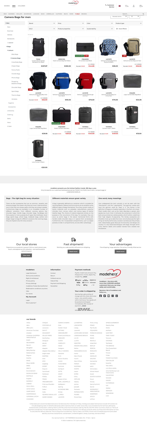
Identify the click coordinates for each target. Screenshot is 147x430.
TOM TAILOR (110, 367)
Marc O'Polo (78, 368)
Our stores (29, 301)
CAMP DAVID (30, 398)
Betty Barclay (30, 357)
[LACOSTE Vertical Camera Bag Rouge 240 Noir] (85, 88)
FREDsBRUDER (47, 389)
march (76, 366)
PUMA (92, 342)
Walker (108, 395)
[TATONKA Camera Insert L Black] (109, 122)
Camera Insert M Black (85, 134)
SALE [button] (31, 36)
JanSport (61, 376)
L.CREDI (60, 401)
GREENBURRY (63, 340)
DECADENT (46, 340)
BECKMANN (30, 349)
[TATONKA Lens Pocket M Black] (38, 155)
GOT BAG (61, 337)
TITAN (108, 362)
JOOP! (60, 381)
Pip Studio (93, 335)
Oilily (76, 384)
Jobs (27, 298)
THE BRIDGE (110, 353)
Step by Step (110, 332)
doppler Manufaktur (48, 358)
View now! (26, 262)
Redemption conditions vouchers (36, 296)
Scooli (92, 381)
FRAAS (44, 386)
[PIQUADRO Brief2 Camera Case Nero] (62, 122)
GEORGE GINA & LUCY (49, 401)
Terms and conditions (33, 283)
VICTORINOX (110, 390)
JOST (59, 384)
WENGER (109, 398)
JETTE (60, 378)
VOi (107, 392)
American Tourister (32, 337)
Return (53, 283)
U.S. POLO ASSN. (111, 375)
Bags (42, 14)
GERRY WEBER (47, 404)
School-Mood (94, 378)
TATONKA (109, 348)
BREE (28, 373)
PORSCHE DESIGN (96, 340)
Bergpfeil (29, 355)
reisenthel (93, 350)
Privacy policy (30, 288)
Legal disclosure (31, 280)
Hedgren (61, 355)
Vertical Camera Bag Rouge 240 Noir (85, 101)
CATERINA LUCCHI (32, 403)
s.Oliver (92, 406)
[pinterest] (118, 303)
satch (92, 373)
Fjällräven (45, 381)
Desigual (45, 348)
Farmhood (45, 378)
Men (13, 6)
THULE (108, 360)
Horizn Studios (63, 366)
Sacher (92, 360)
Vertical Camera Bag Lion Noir (132, 67)
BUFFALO (29, 383)
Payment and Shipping (58, 290)
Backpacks (27, 14)
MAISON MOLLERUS (80, 353)
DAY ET (44, 337)
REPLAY (92, 353)
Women (7, 6)
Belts (66, 14)
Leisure (16, 21)
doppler (45, 355)
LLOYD (76, 348)
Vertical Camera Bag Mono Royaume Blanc (109, 67)
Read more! (73, 258)
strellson (108, 337)
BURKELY (29, 388)
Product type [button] (120, 30)
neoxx (76, 378)
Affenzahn (29, 335)
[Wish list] (126, 6)
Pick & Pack (78, 404)
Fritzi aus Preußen (48, 391)
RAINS (92, 345)
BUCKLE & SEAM (31, 380)
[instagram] (114, 303)
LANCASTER (78, 332)
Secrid (92, 394)
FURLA (44, 394)
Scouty (92, 389)
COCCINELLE (46, 332)
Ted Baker (109, 350)
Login (28, 307)
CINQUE (45, 330)
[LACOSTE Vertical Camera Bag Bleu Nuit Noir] (38, 88)
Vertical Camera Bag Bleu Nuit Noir (38, 101)
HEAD (60, 353)
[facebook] (101, 303)
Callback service (56, 285)
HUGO (60, 368)
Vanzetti (108, 385)
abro (27, 332)
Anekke (28, 340)
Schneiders (93, 376)
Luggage (36, 14)
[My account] (134, 6)
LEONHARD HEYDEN (81, 340)
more (85, 284)
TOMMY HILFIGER (111, 365)
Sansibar (93, 371)
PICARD (76, 401)
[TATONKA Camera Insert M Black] (85, 122)
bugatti (28, 385)
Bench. (28, 352)
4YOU (28, 330)
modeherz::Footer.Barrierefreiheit (37, 293)
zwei (107, 403)
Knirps (60, 399)
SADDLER (93, 363)
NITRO (76, 381)
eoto (43, 366)
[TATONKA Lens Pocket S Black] (132, 122)
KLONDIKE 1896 (63, 396)
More (71, 14)
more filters (121, 36)
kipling (60, 394)
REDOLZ (93, 348)
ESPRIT (44, 373)
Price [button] (59, 30)
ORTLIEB (77, 386)
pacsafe (76, 394)
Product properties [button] (64, 36)
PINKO (92, 332)
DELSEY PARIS (47, 342)
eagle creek (46, 360)
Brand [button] (31, 30)
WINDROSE (109, 400)
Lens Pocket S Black (132, 134)
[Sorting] (119, 23)
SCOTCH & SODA (95, 384)
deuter (44, 350)
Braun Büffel (30, 370)
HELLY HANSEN (63, 358)
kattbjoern (61, 391)
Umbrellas (50, 14)
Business (11, 14)
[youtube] (109, 303)
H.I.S (59, 363)
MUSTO (76, 376)
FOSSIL (44, 384)
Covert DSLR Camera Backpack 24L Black (38, 67)
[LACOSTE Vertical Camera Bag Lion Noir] (132, 54)
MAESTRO (77, 350)
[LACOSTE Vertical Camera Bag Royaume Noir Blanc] (62, 88)
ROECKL (92, 355)
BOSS (28, 367)
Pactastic (77, 396)
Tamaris (108, 345)
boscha (28, 365)
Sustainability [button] (91, 36)
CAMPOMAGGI (31, 401)
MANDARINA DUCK (80, 358)
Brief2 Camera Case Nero (61, 134)
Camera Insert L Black (108, 134)
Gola (59, 332)
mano (76, 360)
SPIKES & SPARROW (112, 330)
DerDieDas (46, 345)
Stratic (108, 335)
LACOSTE (61, 404)
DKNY (44, 353)
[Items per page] (134, 23)
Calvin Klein (30, 393)
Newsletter (54, 293)
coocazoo (45, 335)
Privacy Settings (31, 290)
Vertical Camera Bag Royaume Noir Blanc (62, 101)
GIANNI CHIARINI (63, 330)
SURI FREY (109, 340)
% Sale (77, 14)
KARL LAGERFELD (64, 389)
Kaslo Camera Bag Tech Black (61, 67)
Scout (92, 386)
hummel (61, 373)
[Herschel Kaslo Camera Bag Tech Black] (62, 54)
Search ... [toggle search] (133, 14)
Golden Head (62, 335)
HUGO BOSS (62, 371)
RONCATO (93, 358)
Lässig (76, 335)
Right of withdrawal (32, 285)
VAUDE (108, 387)
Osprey (76, 389)
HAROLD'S (61, 350)
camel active (30, 396)
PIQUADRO (93, 337)
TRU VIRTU (109, 373)
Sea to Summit (95, 391)
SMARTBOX (93, 401)
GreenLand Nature (64, 342)
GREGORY (61, 345)
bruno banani (30, 378)
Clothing (59, 14)
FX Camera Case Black (85, 67)
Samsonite (93, 368)
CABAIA (28, 391)
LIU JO (76, 345)
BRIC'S (28, 375)
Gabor (44, 396)
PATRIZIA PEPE (79, 399)
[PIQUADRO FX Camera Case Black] (85, 54)
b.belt (28, 347)
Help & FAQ (54, 288)
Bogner (28, 362)
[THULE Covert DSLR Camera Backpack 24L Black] (38, 54)
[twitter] (106, 303)
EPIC (43, 368)
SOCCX (92, 403)
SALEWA (93, 366)
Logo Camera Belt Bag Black (132, 100)
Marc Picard (78, 363)
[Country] (119, 6)
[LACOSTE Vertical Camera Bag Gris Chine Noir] (109, 88)
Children (21, 6)
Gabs (44, 399)
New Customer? (31, 310)
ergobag (45, 371)
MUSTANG (77, 373)
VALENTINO (110, 382)
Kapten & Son (62, 386)
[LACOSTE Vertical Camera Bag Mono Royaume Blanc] (109, 54)
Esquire (44, 376)
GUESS (60, 348)
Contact (53, 280)
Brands (84, 14)
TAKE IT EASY (110, 342)
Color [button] (88, 30)
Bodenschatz (30, 360)
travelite (108, 370)
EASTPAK (45, 363)
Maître (76, 355)
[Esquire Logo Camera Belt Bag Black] (132, 88)
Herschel (61, 360)
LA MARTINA (78, 330)
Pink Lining (94, 330)
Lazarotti (77, 337)
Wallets (19, 14)
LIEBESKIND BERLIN (81, 342)
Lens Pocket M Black (38, 168)
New (5, 14)
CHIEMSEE (30, 406)
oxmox (76, 391)
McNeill (76, 371)
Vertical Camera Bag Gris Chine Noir (108, 101)
